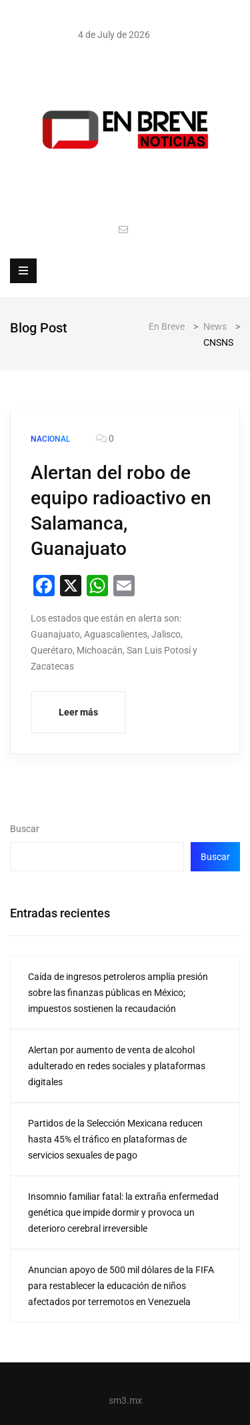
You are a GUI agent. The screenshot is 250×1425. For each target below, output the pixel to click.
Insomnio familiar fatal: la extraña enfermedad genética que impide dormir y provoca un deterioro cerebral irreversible (123, 1212)
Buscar (24, 828)
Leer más (78, 712)
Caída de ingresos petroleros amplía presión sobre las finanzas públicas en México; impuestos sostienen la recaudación (118, 992)
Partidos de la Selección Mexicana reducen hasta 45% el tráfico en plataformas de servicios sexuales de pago (115, 1139)
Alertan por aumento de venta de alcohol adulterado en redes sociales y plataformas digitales (116, 1066)
